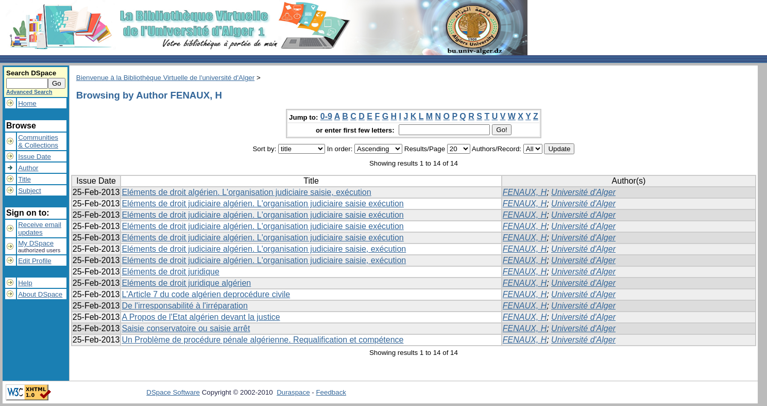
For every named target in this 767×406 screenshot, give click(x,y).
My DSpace (36, 243)
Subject (29, 190)
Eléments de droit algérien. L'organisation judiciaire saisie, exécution (246, 192)
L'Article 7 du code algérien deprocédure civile (206, 294)
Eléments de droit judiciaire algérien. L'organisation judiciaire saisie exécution (262, 203)
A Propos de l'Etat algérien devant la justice (201, 317)
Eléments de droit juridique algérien (186, 283)
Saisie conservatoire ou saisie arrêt (186, 328)
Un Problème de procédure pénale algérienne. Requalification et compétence (262, 339)
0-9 (326, 116)
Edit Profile (34, 261)
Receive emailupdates (39, 228)
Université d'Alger (583, 192)
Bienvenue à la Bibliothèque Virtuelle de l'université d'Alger (165, 78)
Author (28, 168)
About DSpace (40, 294)
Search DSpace (31, 73)
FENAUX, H (525, 192)
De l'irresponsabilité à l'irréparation (184, 305)
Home (27, 103)
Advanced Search (29, 92)
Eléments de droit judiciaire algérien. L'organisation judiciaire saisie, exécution (264, 249)
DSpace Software (173, 392)
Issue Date (34, 156)
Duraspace (293, 392)
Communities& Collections (38, 141)
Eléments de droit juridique (170, 271)
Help (25, 283)
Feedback (331, 392)
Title (24, 179)
